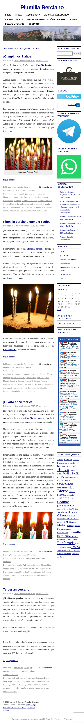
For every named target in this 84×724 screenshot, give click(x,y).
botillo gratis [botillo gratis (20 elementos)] (73, 477)
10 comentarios (42, 406)
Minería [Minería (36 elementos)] (61, 529)
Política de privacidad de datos (14, 707)
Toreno (44, 211)
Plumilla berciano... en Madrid (23, 207)
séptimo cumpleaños (28, 211)
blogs (21, 197)
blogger (43, 374)
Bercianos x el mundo (56, 15)
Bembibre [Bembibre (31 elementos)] (68, 459)
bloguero (6, 377)
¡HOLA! (18, 15)
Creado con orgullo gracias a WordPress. (26, 719)
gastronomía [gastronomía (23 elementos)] (69, 495)
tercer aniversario (10, 691)
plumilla (39, 204)
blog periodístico (29, 194)
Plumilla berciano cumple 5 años (26, 221)
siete (39, 211)
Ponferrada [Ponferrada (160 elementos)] (66, 543)
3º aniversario (19, 678)
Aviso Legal (31, 705)
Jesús (62, 237)
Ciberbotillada (14, 19)
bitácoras (13, 194)
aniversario (18, 187)
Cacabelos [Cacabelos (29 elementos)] (61, 480)
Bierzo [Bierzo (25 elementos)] (72, 470)
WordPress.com (66, 719)
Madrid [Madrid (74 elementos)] (61, 525)
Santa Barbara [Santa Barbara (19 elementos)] (66, 547)
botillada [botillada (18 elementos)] (60, 474)
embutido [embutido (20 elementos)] (72, 492)
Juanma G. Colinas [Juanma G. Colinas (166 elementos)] (65, 500)
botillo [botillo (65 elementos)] (67, 473)
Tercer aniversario (16, 589)
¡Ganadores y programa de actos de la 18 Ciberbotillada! (70, 195)
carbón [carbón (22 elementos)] (68, 480)
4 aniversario (17, 565)
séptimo (49, 207)
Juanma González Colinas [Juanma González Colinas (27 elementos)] (68, 509)
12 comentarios (42, 61)
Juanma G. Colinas (29, 200)
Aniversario (22, 190)
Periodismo (21, 204)
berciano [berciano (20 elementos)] (76, 460)
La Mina (73, 19)
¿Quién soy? (33, 15)
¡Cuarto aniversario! (17, 402)
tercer (46, 688)
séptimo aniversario (11, 211)
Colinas (45, 197)
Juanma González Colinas (13, 575)
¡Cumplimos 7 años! (17, 56)
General (27, 187)
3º (12, 678)
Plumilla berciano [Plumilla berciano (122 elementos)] (69, 534)
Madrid (13, 204)
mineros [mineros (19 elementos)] (77, 526)
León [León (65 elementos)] (66, 521)
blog (19, 194)
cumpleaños (8, 200)
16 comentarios (42, 226)
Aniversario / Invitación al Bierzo (46, 19)
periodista (31, 204)
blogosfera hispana (10, 197)
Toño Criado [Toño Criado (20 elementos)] (61, 550)
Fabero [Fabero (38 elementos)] (60, 495)
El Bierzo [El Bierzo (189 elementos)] (65, 489)
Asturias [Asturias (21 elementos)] (60, 460)
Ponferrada (40, 207)
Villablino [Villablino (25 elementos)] (67, 554)
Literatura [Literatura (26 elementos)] (73, 522)
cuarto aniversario (18, 377)
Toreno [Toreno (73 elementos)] (75, 547)
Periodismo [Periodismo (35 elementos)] (62, 532)
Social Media (8, 371)
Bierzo (6, 194)
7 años (14, 190)
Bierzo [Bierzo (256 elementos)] (63, 469)
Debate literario (14, 24)
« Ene (59, 310)
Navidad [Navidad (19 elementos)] (68, 529)
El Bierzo (17, 200)
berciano (31, 190)
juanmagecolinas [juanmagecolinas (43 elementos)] (65, 505)
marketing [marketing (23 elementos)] (71, 526)
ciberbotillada (35, 197)
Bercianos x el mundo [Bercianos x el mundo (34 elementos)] (67, 466)
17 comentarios (42, 594)
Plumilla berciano (33, 418)
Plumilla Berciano (42, 7)
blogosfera (40, 194)
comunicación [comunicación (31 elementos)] (63, 487)
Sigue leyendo (10, 180)
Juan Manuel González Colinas (21, 572)
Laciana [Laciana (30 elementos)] (68, 515)
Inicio (8, 15)
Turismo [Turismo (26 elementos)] (69, 550)
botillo (27, 197)
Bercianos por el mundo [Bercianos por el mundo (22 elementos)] (66, 463)
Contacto (34, 24)
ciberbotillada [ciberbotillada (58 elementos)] (65, 483)
